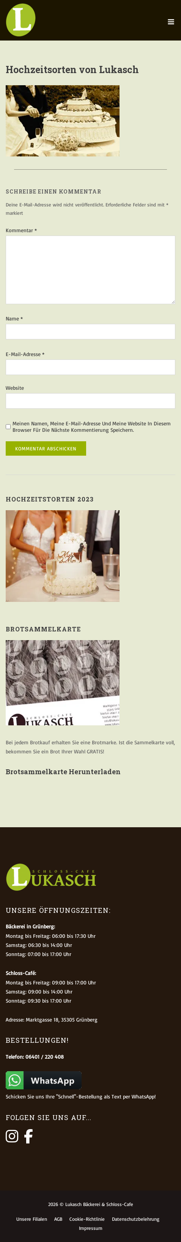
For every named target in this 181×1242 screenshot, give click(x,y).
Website (15, 387)
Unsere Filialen (31, 1219)
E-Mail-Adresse (25, 354)
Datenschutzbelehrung (135, 1219)
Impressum (90, 1228)
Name (14, 318)
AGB (58, 1219)
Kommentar (21, 230)
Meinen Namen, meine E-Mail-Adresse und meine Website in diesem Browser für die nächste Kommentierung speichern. (92, 426)
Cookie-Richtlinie (87, 1219)
